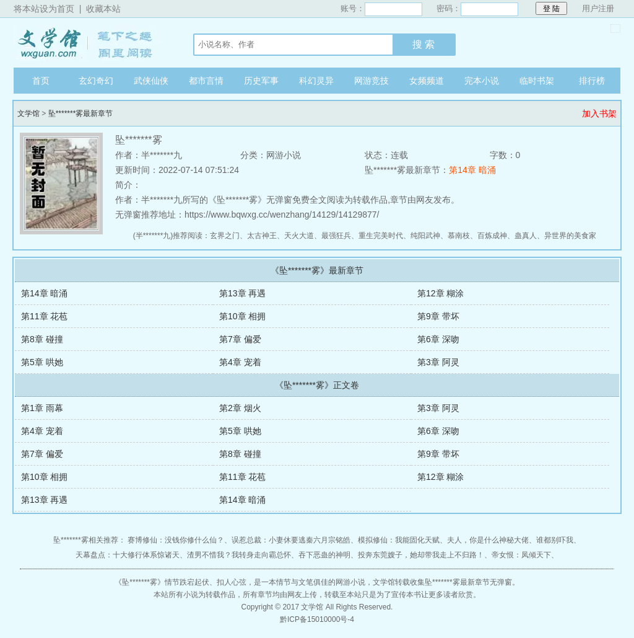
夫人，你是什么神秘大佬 (488, 540)
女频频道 (426, 81)
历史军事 (261, 81)
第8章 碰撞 (42, 339)
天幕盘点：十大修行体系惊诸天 (128, 555)
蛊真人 (526, 235)
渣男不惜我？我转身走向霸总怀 (239, 555)
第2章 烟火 (240, 408)
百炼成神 (492, 235)
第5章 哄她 (42, 362)
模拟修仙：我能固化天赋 (399, 540)
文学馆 (91, 42)
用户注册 (598, 8)
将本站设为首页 (44, 9)
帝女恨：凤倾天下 (521, 555)
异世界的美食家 (570, 235)
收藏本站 (103, 9)
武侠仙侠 (151, 81)
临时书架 (536, 81)
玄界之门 (225, 235)
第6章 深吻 (438, 339)
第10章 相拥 (242, 316)
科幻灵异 (316, 81)
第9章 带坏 (438, 316)
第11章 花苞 (44, 316)
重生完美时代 (380, 235)
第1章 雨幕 (42, 408)
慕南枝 (459, 235)
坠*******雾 (139, 582)
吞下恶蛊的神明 (324, 555)
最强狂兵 (336, 235)
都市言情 (206, 81)
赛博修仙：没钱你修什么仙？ (176, 540)
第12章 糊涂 (440, 293)
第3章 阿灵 (438, 362)
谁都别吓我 (554, 540)
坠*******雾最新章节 (80, 113)
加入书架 (599, 113)
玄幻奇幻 (96, 81)
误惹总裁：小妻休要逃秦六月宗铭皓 (291, 540)
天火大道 (299, 235)
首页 (41, 81)
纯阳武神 (425, 235)
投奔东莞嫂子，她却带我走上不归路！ (421, 555)
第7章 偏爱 (240, 339)
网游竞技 (371, 81)
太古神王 (262, 235)
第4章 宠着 (240, 362)
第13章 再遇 (242, 293)
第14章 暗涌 (472, 170)
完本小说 (481, 81)
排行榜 (592, 81)
